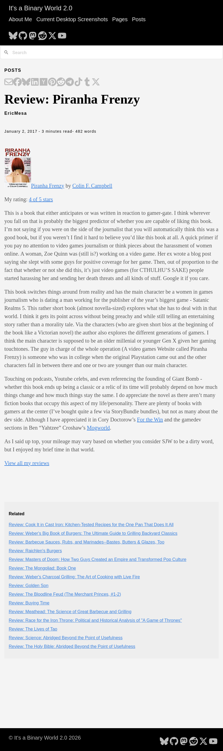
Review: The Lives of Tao (33, 629)
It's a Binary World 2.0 (40, 8)
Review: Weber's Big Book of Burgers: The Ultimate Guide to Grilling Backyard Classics (93, 533)
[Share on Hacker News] (43, 82)
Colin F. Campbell (92, 186)
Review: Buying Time (29, 603)
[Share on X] (95, 82)
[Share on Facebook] (17, 82)
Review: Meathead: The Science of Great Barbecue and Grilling (70, 611)
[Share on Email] (8, 82)
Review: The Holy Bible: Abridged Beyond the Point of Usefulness (72, 646)
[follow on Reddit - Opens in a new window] (42, 34)
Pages (120, 19)
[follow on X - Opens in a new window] (52, 34)
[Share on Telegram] (69, 82)
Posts (139, 19)
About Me (20, 19)
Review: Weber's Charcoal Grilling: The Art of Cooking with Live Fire (74, 577)
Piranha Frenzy (47, 186)
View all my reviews (26, 463)
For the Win (150, 420)
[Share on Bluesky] (26, 82)
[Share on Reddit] (61, 82)
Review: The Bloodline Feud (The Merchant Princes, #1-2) (65, 594)
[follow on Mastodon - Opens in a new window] (32, 34)
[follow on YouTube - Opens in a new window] (62, 34)
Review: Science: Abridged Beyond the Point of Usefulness (66, 637)
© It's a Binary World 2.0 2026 (45, 738)
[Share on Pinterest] (52, 82)
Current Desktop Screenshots (72, 19)
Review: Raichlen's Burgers (35, 550)
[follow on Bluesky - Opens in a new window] (13, 34)
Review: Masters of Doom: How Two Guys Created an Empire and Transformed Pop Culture (97, 559)
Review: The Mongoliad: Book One (42, 568)
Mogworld (98, 428)
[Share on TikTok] (78, 82)
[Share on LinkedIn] (34, 82)
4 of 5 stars (41, 199)
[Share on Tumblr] (87, 82)
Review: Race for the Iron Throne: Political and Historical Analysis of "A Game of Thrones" (95, 620)
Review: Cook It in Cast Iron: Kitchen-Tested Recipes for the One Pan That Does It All (91, 524)
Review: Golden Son (28, 585)
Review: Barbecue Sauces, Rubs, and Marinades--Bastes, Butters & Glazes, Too (86, 542)
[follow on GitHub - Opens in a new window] (23, 34)
